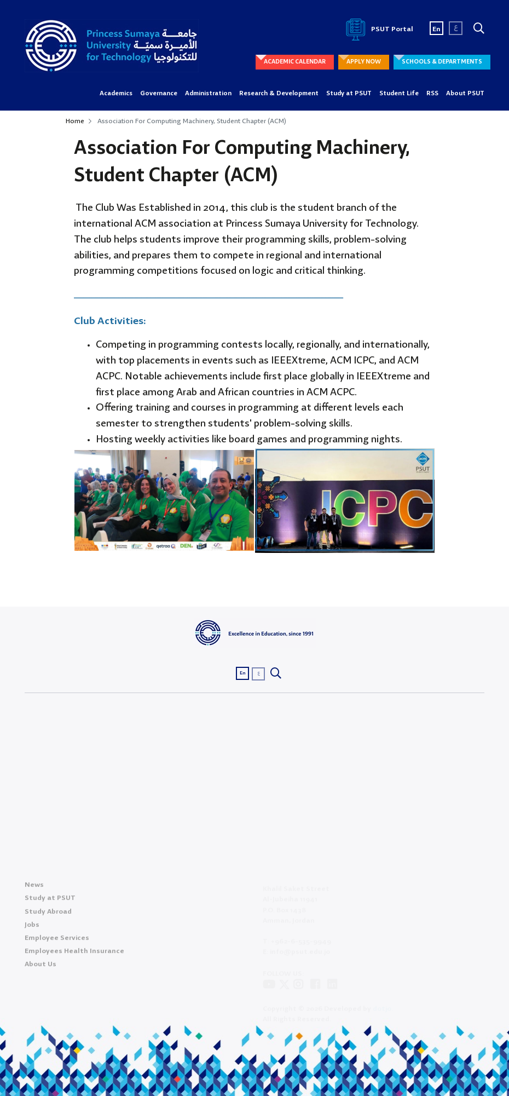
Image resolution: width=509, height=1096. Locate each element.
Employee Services (57, 941)
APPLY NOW (363, 62)
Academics (116, 94)
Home (75, 121)
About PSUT (465, 94)
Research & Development (279, 94)
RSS (432, 94)
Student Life (399, 94)
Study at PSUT (349, 94)
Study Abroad (48, 915)
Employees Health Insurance (74, 954)
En (436, 29)
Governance (158, 94)
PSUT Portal (377, 29)
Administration (208, 94)
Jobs (32, 928)
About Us (40, 967)
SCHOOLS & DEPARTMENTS (442, 62)
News (34, 888)
